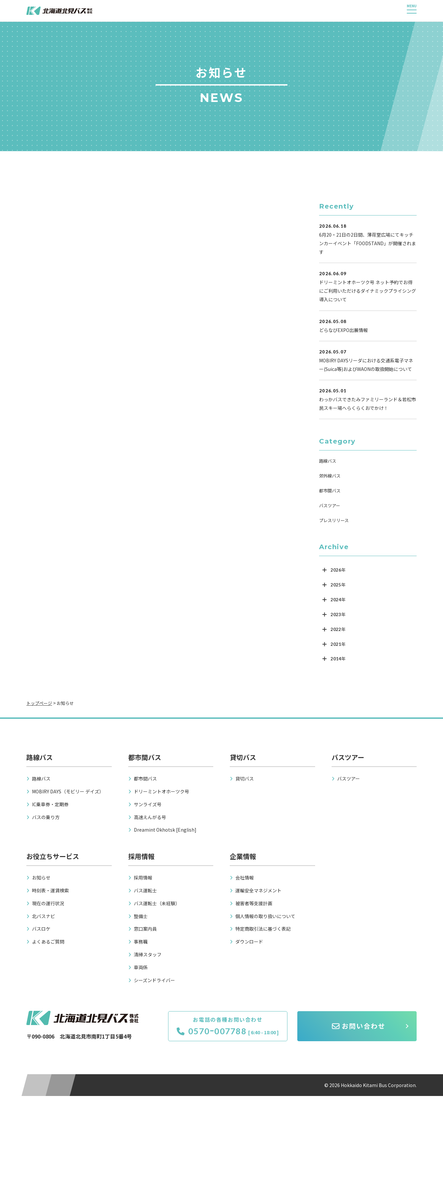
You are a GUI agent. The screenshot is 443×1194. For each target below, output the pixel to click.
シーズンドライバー (154, 980)
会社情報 (244, 877)
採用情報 (143, 877)
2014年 (338, 658)
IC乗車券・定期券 (50, 804)
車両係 (141, 967)
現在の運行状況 (48, 903)
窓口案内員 (145, 928)
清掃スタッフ (148, 954)
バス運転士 (145, 890)
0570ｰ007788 (212, 1031)
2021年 (338, 644)
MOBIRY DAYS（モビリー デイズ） (68, 791)
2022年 (338, 629)
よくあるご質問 (48, 941)
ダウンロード (249, 941)
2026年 (338, 570)
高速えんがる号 (150, 817)
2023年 (338, 614)
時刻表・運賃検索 (50, 890)
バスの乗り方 (46, 817)
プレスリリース (334, 520)
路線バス (327, 461)
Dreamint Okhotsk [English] (165, 829)
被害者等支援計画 (253, 903)
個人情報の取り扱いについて (265, 916)
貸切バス (244, 778)
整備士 (141, 916)
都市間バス (329, 490)
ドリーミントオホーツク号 (161, 791)
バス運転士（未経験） (157, 903)
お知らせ (41, 877)
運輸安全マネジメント (258, 890)
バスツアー (329, 505)
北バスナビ (43, 916)
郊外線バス (329, 476)
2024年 (338, 599)
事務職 (141, 941)
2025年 (338, 584)
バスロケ (41, 928)
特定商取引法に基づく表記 (263, 928)
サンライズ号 (148, 804)
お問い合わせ (358, 1026)
